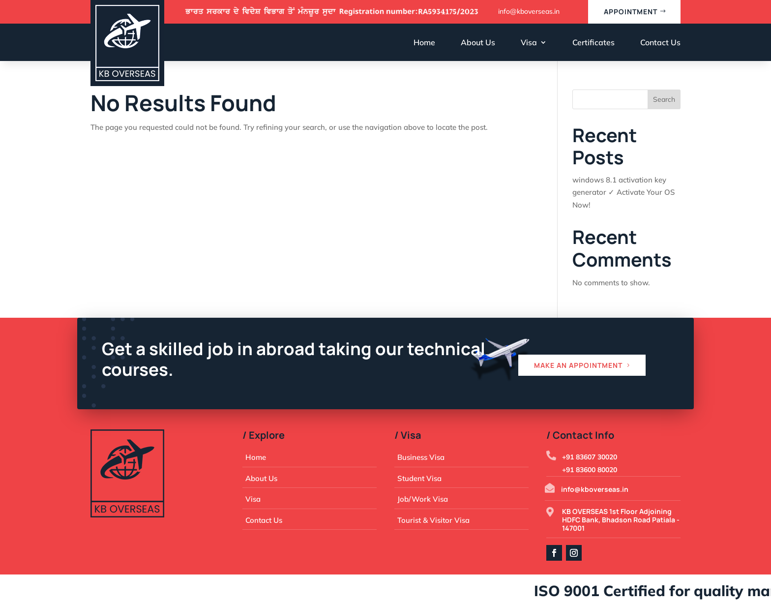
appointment (630, 11)
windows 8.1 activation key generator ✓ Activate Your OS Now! (623, 192)
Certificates (593, 42)
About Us (478, 42)
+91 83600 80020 (589, 469)
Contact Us (660, 42)
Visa (529, 42)
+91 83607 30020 (589, 457)
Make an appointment (578, 365)
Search (664, 99)
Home (424, 42)
